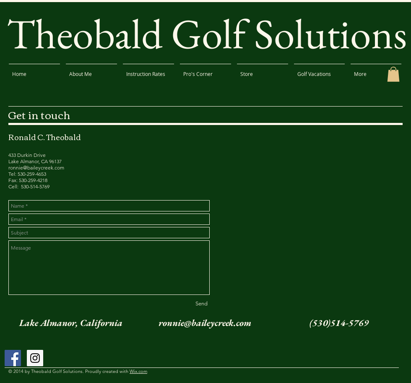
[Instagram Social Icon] (35, 358)
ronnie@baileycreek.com (205, 323)
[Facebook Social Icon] (13, 358)
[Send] (201, 303)
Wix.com (138, 371)
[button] (393, 74)
